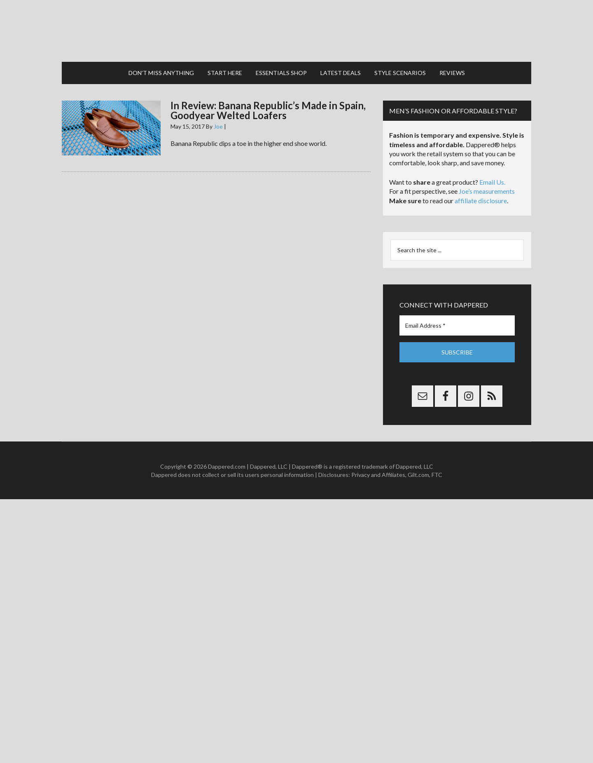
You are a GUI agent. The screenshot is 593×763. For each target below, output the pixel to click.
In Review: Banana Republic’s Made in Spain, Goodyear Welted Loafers (268, 110)
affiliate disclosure (481, 200)
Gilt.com (418, 474)
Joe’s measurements (487, 191)
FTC (437, 474)
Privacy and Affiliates (378, 474)
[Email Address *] (457, 325)
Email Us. (492, 182)
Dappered (296, 30)
